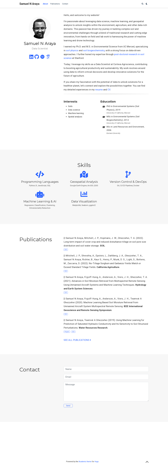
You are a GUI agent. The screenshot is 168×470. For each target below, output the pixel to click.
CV (109, 89)
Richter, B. (87, 259)
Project (67, 332)
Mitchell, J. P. (91, 238)
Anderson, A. (109, 277)
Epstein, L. (101, 255)
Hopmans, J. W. (108, 238)
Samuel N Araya (29, 3)
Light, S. (130, 259)
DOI (66, 249)
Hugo (97, 461)
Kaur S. (98, 259)
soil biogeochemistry (94, 50)
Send (68, 406)
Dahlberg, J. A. (116, 255)
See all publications (77, 340)
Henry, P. (107, 259)
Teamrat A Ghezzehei (96, 320)
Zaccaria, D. (73, 263)
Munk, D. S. (119, 259)
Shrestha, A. (88, 255)
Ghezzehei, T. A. (126, 238)
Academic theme (85, 461)
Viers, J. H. (123, 277)
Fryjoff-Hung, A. (92, 277)
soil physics (72, 50)
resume (99, 89)
